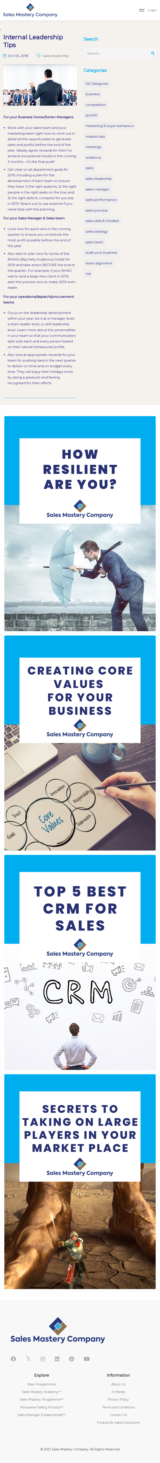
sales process (96, 210)
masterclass (95, 136)
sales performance (101, 200)
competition (96, 105)
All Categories (97, 84)
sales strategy (97, 231)
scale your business (101, 252)
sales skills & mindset (102, 221)
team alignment (99, 263)
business (93, 94)
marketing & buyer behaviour (110, 126)
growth (91, 115)
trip (88, 274)
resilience (93, 157)
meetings (93, 147)
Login (152, 10)
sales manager (98, 189)
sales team (94, 242)
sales (90, 168)
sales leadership (99, 179)
